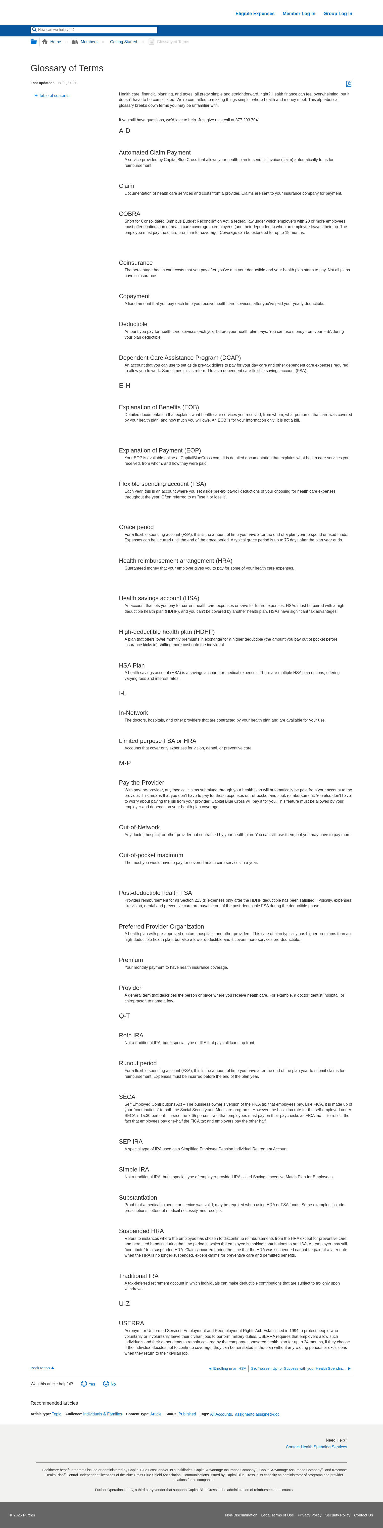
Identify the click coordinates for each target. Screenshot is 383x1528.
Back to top (40, 1368)
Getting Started (124, 42)
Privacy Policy (310, 1515)
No (113, 1384)
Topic (56, 1414)
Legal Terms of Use (277, 1515)
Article (155, 1414)
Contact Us (363, 1515)
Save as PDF (348, 84)
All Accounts (221, 1414)
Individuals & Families (102, 1414)
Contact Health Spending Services (316, 1447)
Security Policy (337, 1515)
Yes (91, 1384)
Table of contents (54, 95)
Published (187, 1414)
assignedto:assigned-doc (257, 1414)
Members (85, 42)
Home (52, 42)
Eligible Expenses (255, 13)
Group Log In (337, 13)
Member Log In (299, 13)
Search (34, 30)
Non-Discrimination (241, 1515)
